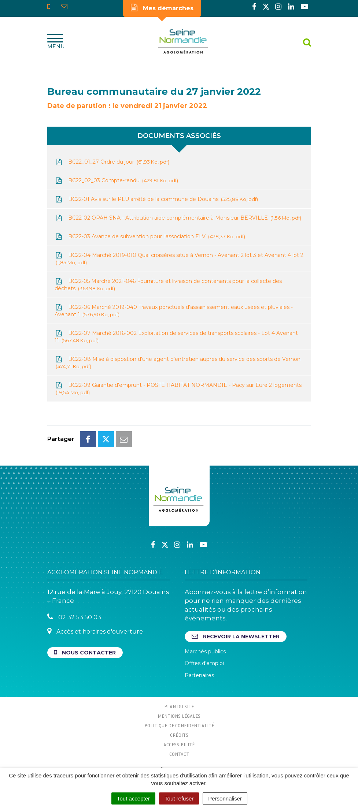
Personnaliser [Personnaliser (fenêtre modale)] (225, 798)
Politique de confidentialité (179, 725)
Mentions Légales (179, 716)
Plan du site (179, 706)
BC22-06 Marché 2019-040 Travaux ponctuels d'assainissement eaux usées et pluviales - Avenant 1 (174, 311)
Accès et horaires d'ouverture (95, 631)
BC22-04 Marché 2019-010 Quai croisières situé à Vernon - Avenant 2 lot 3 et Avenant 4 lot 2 (179, 259)
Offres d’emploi (204, 663)
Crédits (179, 735)
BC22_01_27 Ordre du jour (112, 161)
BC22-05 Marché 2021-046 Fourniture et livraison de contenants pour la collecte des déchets (168, 285)
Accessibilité (179, 744)
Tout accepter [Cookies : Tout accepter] (133, 798)
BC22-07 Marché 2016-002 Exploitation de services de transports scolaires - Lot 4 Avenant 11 (176, 337)
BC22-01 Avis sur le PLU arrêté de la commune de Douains (156, 199)
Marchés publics (205, 651)
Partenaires (199, 675)
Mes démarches (162, 8)
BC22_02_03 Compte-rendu (116, 180)
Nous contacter (85, 652)
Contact (179, 754)
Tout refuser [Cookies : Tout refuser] (179, 798)
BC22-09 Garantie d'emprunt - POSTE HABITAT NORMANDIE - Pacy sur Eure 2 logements (178, 389)
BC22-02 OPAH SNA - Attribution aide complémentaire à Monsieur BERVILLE (178, 217)
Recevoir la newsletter (236, 636)
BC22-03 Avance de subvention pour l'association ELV (150, 236)
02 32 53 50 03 (74, 617)
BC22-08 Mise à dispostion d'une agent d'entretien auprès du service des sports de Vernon (177, 363)
